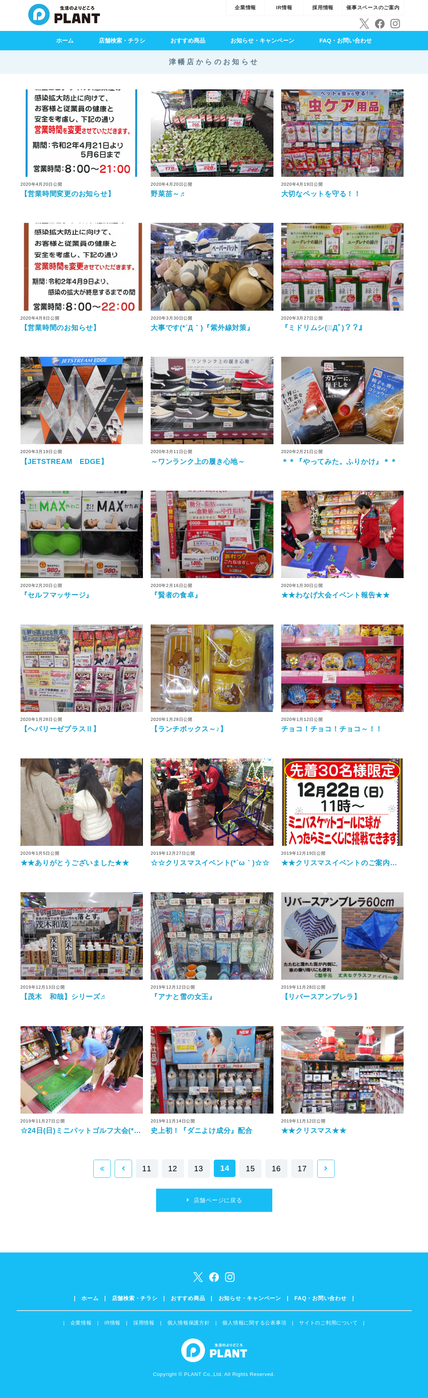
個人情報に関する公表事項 (254, 1323)
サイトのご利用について (328, 1323)
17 (302, 1168)
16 (276, 1168)
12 (172, 1168)
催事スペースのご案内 (373, 7)
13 (198, 1168)
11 (146, 1168)
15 (250, 1168)
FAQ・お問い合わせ (345, 40)
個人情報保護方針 (188, 1323)
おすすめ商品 (187, 40)
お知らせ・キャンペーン (262, 40)
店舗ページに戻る (218, 1200)
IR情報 (284, 7)
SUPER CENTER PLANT (64, 13)
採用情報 (322, 7)
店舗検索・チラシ (122, 40)
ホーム (65, 40)
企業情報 (245, 7)
